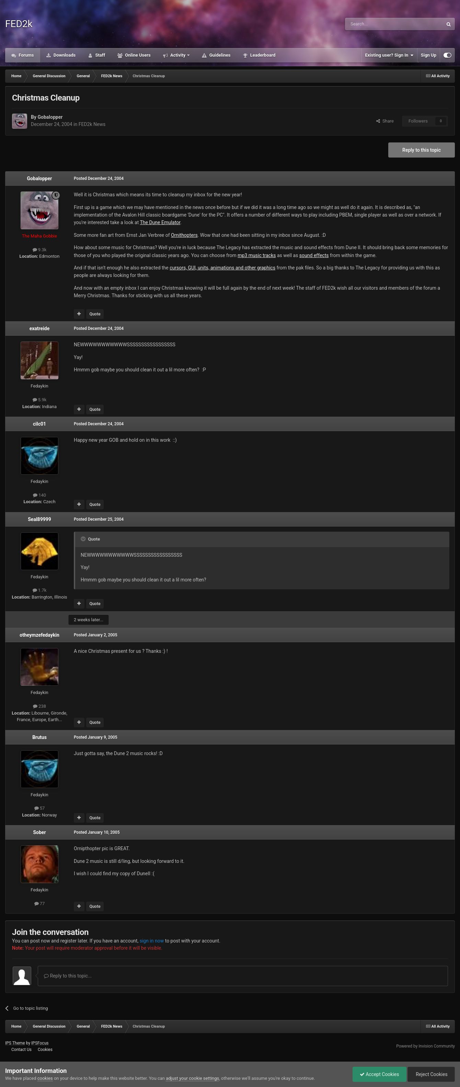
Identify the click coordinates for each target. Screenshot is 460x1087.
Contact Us (21, 1049)
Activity (178, 55)
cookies (45, 1078)
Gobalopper (49, 117)
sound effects (314, 255)
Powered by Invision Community (425, 1046)
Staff (99, 55)
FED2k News (92, 124)
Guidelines (219, 55)
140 (39, 495)
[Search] (377, 24)
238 (39, 706)
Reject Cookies (431, 1074)
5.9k (40, 399)
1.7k (40, 590)
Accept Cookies (379, 1074)
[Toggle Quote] (84, 539)
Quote (94, 314)
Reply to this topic (421, 150)
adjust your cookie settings (192, 1078)
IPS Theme (15, 1043)
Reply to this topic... (68, 976)
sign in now (152, 941)
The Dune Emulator (160, 222)
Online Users (137, 55)
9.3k (40, 249)
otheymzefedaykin (39, 635)
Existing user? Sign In (389, 55)
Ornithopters (184, 235)
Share (385, 121)
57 (39, 808)
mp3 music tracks (257, 255)
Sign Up (428, 55)
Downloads (64, 55)
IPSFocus (39, 1043)
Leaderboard (262, 55)
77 (39, 903)
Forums (26, 55)
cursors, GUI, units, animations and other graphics (222, 267)
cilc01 (39, 424)
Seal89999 (39, 519)
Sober (39, 832)
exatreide (40, 328)
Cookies (45, 1049)
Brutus (39, 737)
